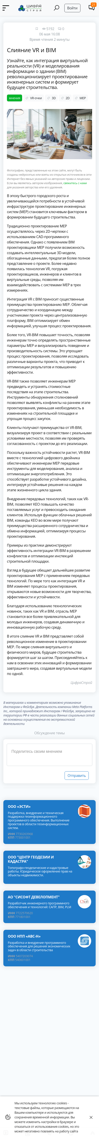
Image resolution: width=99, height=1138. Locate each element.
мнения (14, 98)
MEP (80, 98)
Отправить (76, 775)
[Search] (56, 8)
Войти (72, 8)
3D (51, 98)
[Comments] (91, 7)
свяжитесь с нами (75, 183)
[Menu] (7, 8)
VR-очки (33, 98)
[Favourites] (36, 29)
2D (65, 98)
